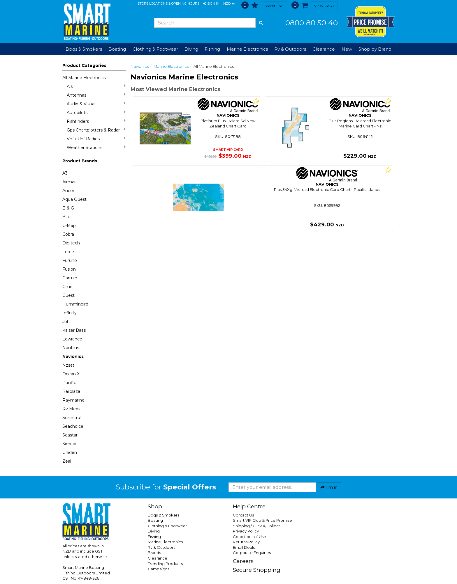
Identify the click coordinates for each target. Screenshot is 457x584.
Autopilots (96, 112)
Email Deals (244, 547)
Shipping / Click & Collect (256, 525)
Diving (154, 531)
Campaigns (158, 569)
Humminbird (75, 304)
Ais (96, 86)
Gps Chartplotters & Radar (96, 130)
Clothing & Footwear (167, 525)
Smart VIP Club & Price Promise (262, 520)
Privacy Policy (246, 531)
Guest (68, 295)
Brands (154, 552)
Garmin (69, 278)
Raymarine (73, 400)
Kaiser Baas (74, 330)
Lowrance (72, 339)
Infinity (69, 312)
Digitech (71, 243)
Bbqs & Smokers (84, 49)
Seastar (70, 435)
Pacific (69, 382)
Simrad (69, 443)
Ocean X (71, 374)
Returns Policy (246, 541)
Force (68, 251)
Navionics (73, 356)
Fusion (69, 269)
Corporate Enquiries (252, 552)
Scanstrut (72, 417)
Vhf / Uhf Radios (96, 138)
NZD (229, 3)
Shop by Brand (374, 49)
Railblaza (71, 391)
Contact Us (243, 515)
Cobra (68, 234)
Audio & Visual (96, 103)
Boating (155, 520)
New (347, 49)
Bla (65, 216)
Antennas (96, 95)
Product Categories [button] (84, 65)
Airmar (69, 181)
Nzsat (68, 365)
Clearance (323, 49)
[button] (211, 3)
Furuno (69, 260)
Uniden (69, 452)
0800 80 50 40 (311, 22)
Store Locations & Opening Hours (168, 3)
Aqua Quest (74, 199)
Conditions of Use (249, 536)
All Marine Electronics (84, 77)
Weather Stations (96, 147)
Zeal (66, 461)
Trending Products (165, 563)
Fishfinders (96, 121)
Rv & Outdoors (161, 547)
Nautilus (70, 347)
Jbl (65, 321)
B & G (68, 208)
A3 (65, 173)
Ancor (68, 190)
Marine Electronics (171, 66)
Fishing (154, 536)
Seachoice (72, 426)
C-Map (69, 225)
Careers (243, 561)
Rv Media (72, 408)
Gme (67, 286)
